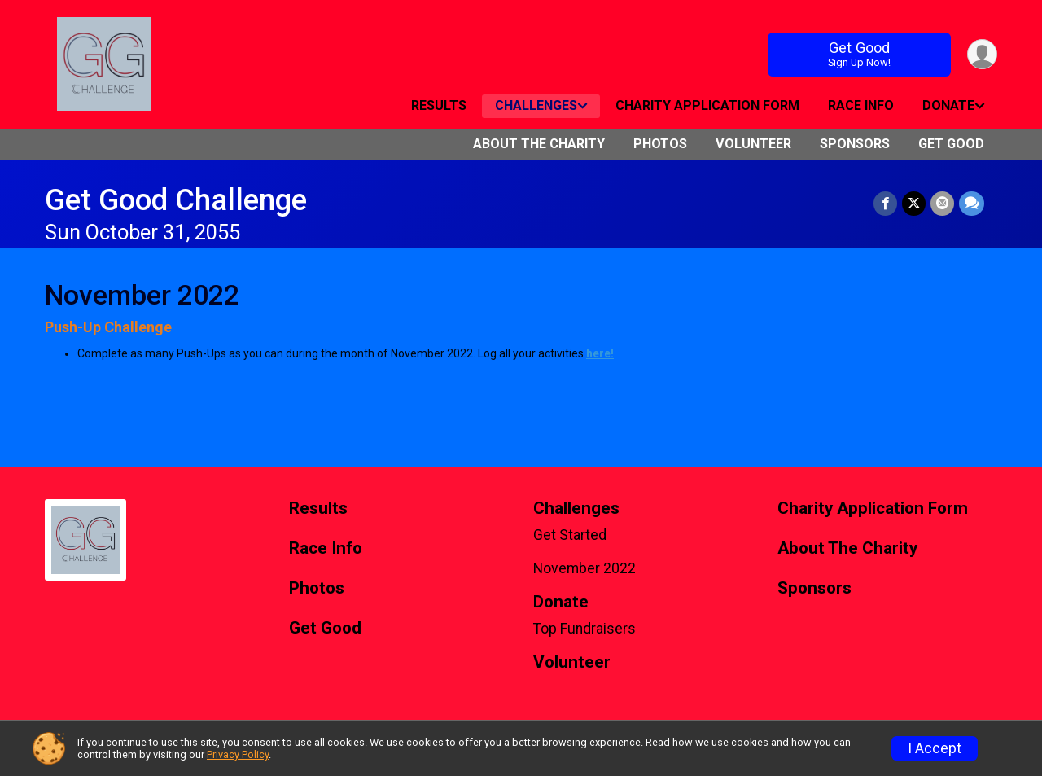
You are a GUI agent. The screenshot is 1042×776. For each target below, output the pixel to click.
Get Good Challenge (176, 199)
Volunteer (753, 143)
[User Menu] (982, 54)
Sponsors (855, 143)
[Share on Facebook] (885, 203)
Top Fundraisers (584, 628)
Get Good (860, 54)
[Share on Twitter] (914, 203)
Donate (948, 105)
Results (438, 105)
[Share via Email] (942, 203)
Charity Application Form (707, 105)
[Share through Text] (971, 203)
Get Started (569, 535)
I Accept (934, 748)
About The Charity (539, 143)
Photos (660, 143)
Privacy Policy (238, 754)
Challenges (536, 105)
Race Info (861, 105)
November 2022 (584, 568)
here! (600, 353)
